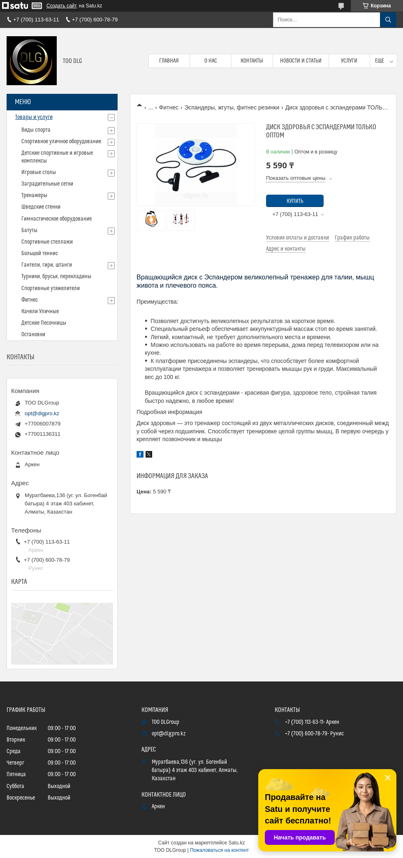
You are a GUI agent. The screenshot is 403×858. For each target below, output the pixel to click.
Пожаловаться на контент (219, 850)
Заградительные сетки (47, 184)
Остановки (33, 334)
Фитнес (168, 107)
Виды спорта (36, 130)
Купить (295, 201)
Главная (169, 61)
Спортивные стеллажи (47, 242)
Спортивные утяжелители (50, 288)
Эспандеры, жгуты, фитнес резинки (231, 107)
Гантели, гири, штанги (46, 265)
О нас (210, 61)
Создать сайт (61, 6)
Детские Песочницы (43, 323)
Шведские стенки (40, 207)
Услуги (349, 61)
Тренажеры (34, 195)
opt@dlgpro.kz (42, 413)
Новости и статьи (301, 61)
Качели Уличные (40, 311)
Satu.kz (236, 843)
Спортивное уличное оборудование (61, 141)
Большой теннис (39, 253)
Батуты (29, 230)
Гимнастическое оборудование (56, 219)
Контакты (252, 61)
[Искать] (388, 19)
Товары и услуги (34, 117)
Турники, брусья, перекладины (56, 276)
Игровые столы (38, 172)
